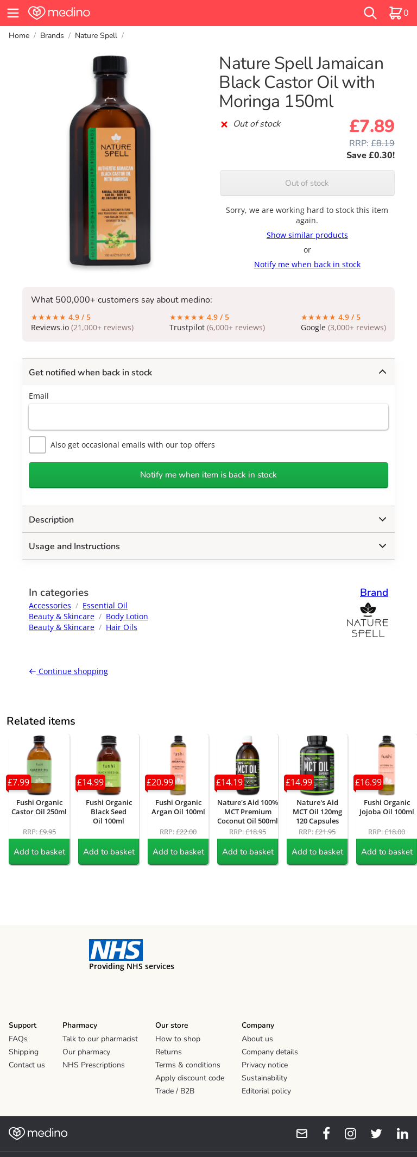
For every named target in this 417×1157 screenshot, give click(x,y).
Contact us (27, 1065)
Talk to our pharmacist (100, 1039)
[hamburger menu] (13, 13)
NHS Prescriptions (93, 1065)
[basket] (398, 13)
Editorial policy (266, 1091)
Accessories (50, 605)
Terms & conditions (187, 1065)
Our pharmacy (86, 1052)
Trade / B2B (174, 1091)
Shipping (24, 1052)
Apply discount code (189, 1078)
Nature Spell (96, 35)
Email (39, 396)
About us (257, 1039)
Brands (52, 35)
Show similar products (307, 235)
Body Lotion (127, 616)
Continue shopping (68, 671)
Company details (270, 1052)
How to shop (177, 1039)
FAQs (18, 1039)
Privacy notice (265, 1065)
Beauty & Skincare (61, 616)
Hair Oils (121, 627)
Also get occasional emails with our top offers (122, 445)
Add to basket (39, 851)
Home (19, 35)
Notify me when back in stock (307, 264)
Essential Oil (105, 605)
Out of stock (307, 183)
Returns (168, 1052)
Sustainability (264, 1078)
